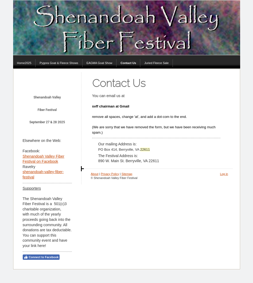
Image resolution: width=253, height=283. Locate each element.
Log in (224, 174)
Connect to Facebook (41, 257)
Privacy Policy (110, 174)
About (95, 174)
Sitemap (127, 174)
